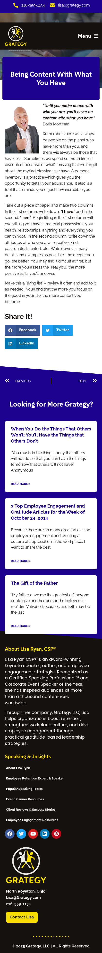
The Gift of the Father (34, 583)
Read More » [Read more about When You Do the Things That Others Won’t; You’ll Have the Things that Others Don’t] (20, 484)
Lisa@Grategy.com (23, 897)
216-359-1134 (18, 904)
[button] (22, 330)
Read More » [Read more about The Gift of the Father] (20, 626)
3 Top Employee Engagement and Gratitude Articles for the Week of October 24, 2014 (48, 512)
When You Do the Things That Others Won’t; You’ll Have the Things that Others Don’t (51, 435)
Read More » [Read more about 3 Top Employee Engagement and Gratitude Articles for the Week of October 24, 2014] (20, 561)
